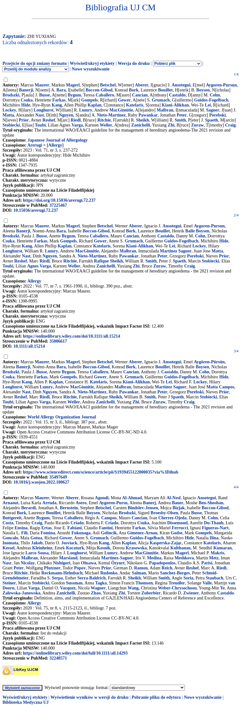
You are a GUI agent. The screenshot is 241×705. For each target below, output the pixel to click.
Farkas (59, 100)
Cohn (215, 95)
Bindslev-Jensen (143, 507)
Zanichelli (140, 125)
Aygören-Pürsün (209, 362)
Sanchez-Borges (175, 573)
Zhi (171, 125)
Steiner (9, 583)
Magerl (73, 85)
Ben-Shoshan (211, 502)
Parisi (206, 563)
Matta (8, 115)
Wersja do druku (134, 63)
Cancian (140, 95)
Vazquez (68, 588)
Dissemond (177, 523)
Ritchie (104, 120)
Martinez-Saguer (117, 558)
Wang (133, 588)
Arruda (49, 502)
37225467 (58, 205)
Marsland (68, 558)
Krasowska (136, 548)
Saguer (212, 110)
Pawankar (148, 115)
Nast (39, 115)
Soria (188, 578)
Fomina (47, 533)
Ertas (46, 528)
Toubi (40, 125)
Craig (230, 125)
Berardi (28, 507)
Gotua (36, 538)
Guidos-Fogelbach (211, 100)
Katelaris (134, 105)
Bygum (74, 95)
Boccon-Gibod (99, 90)
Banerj (149, 502)
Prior (24, 120)
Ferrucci (180, 528)
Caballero (105, 95)
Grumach (161, 100)
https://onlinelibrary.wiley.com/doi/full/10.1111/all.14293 (75, 653)
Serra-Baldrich (91, 578)
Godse (176, 533)
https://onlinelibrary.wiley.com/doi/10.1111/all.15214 (71, 336)
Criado (77, 523)
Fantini (106, 528)
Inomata (11, 543)
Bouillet (165, 90)
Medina (154, 558)
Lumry (85, 110)
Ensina (21, 528)
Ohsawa (88, 563)
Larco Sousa (37, 553)
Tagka (101, 583)
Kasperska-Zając (166, 543)
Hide (25, 105)
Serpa (57, 578)
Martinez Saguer (176, 251)
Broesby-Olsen (164, 513)
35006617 (58, 341)
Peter (182, 115)
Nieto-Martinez (111, 115)
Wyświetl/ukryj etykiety (92, 63)
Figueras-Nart (215, 528)
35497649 (58, 477)
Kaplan (94, 105)
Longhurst (43, 110)
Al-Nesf (174, 497)
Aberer (141, 85)
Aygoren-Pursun (221, 85)
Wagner (98, 588)
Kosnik (103, 548)
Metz (213, 558)
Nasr (7, 563)
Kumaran (222, 548)
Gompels (89, 100)
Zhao (96, 593)
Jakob (37, 543)
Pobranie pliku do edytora (156, 697)
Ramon (141, 568)
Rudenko (108, 573)
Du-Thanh (213, 523)
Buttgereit (12, 518)
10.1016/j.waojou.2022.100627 (41, 482)
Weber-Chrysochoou (177, 588)
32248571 (58, 658)
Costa (8, 523)
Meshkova (184, 558)
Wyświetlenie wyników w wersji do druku (90, 697)
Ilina (214, 538)
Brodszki (11, 95)
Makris (217, 553)
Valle (207, 583)
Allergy (34, 281)
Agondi (102, 497)
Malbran (165, 110)
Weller (106, 125)
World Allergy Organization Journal (61, 417)
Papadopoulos (162, 563)
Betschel (108, 85)
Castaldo (177, 95)
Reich (167, 568)
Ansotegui (181, 85)
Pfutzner (52, 568)
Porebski (217, 115)
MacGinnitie (121, 110)
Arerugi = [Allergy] (45, 145)
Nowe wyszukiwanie (91, 69)
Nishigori (61, 563)
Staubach (214, 578)
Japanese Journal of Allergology (58, 140)
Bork (133, 90)
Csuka (27, 100)
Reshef (48, 120)
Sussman (74, 583)
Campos (108, 518)
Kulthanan (180, 548)
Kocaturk (75, 548)
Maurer (42, 85)
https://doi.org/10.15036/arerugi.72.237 (59, 200)
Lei (208, 105)
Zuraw (197, 125)
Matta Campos (220, 387)
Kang (57, 105)
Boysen (203, 90)
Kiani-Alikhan (175, 105)
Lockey (9, 110)
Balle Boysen (197, 231)
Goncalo (10, 538)
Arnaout (11, 502)
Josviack (69, 543)
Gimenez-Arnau (142, 533)
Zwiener (191, 593)
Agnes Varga (39, 266)
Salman (139, 573)
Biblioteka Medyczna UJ (26, 702)
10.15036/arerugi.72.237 (35, 210)
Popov (80, 568)
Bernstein (69, 507)
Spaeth (211, 120)
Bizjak (179, 507)
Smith (180, 120)
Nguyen (66, 115)
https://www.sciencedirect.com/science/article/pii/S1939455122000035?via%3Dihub (100, 472)
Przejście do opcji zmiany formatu (35, 63)
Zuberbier (150, 593)
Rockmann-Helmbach (62, 573)
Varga (77, 125)
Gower (124, 100)
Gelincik (109, 533)
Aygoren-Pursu (113, 502)
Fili (24, 533)
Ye (222, 588)
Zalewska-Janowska (21, 593)
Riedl (76, 120)
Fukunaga (81, 533)
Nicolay (28, 563)
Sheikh (142, 120)
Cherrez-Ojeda (172, 518)
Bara (61, 90)
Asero (81, 502)
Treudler (177, 583)
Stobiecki (11, 125)
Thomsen (144, 583)
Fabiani (74, 528)
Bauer (178, 502)
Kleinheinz (42, 548)
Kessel (8, 548)
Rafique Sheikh (108, 261)
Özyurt (118, 563)
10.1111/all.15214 (29, 346)
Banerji (26, 90)
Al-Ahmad (132, 497)
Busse (44, 95)
